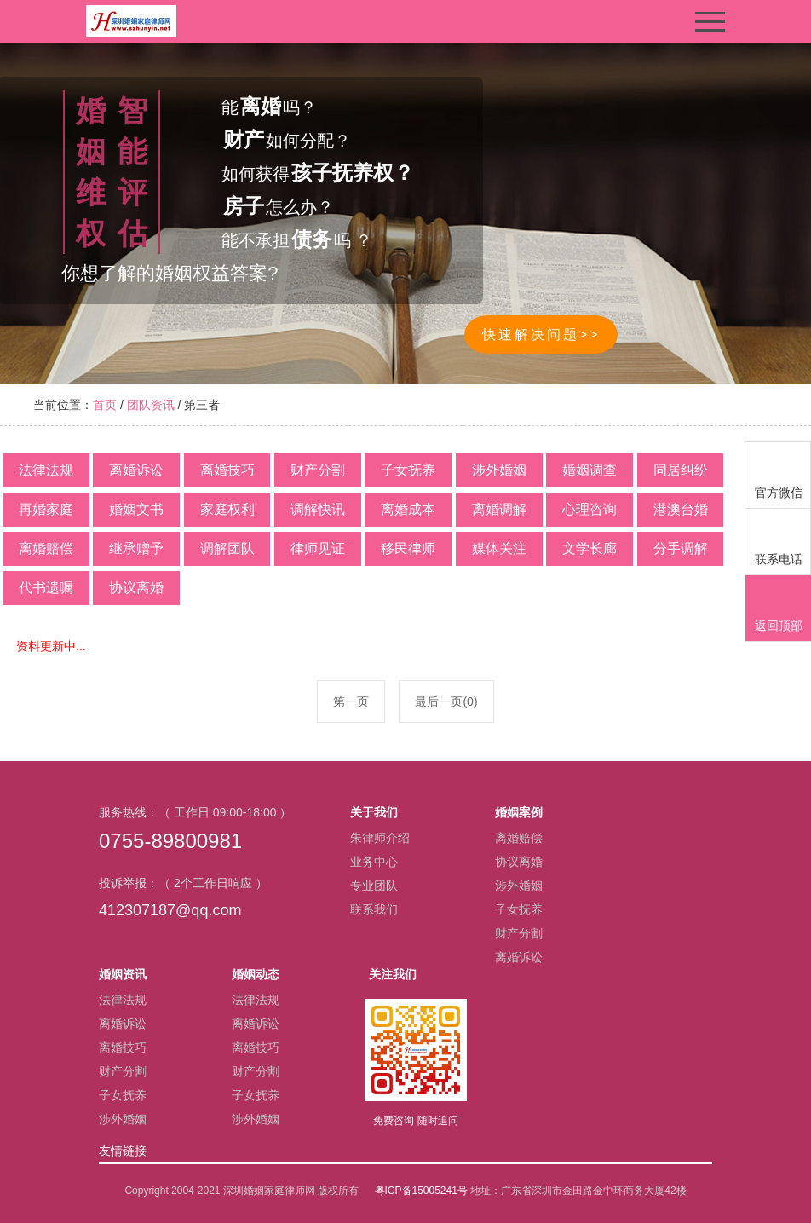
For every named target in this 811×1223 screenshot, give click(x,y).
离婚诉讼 (519, 957)
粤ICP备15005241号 (421, 1191)
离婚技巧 (123, 1047)
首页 (105, 405)
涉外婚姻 (519, 885)
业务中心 (374, 861)
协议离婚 (519, 861)
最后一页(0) (446, 701)
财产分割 (519, 933)
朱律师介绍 (380, 838)
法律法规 (123, 1000)
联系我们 (374, 909)
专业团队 (374, 885)
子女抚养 (519, 909)
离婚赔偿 (519, 838)
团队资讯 (151, 405)
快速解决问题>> (541, 334)
